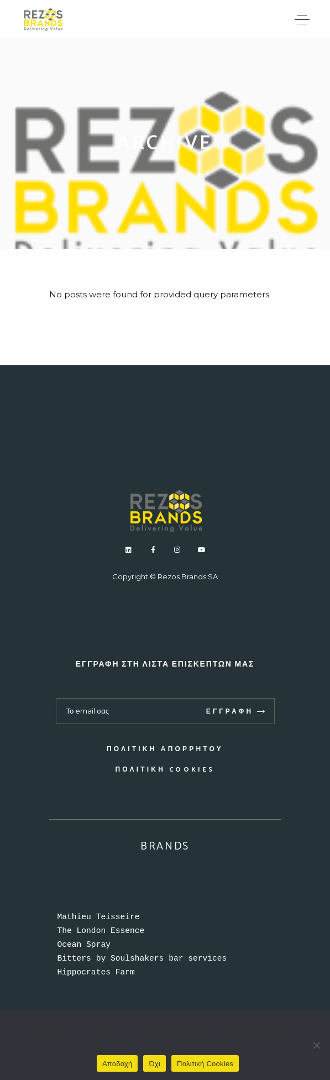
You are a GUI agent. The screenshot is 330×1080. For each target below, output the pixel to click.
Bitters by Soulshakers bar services (142, 958)
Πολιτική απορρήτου (165, 749)
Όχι (154, 1064)
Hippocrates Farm (96, 972)
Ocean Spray (84, 944)
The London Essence (101, 930)
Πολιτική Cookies (164, 769)
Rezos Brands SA (188, 576)
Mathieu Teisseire (98, 916)
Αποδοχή (117, 1064)
